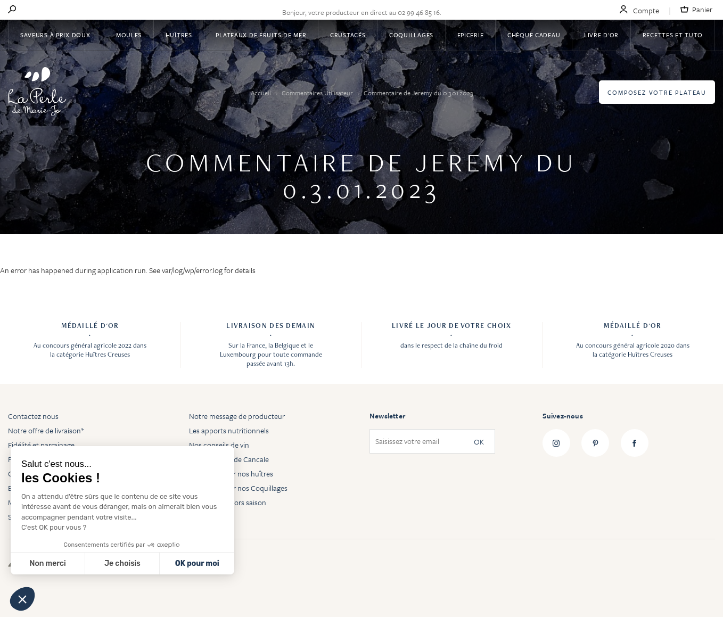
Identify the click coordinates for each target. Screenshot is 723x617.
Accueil (262, 92)
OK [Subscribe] (479, 442)
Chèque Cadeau (533, 34)
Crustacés (347, 34)
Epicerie (470, 34)
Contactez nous (33, 416)
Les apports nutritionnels (229, 430)
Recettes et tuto (673, 34)
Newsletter (387, 415)
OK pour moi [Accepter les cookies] (197, 563)
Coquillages (411, 34)
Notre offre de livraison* (46, 430)
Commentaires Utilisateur (318, 92)
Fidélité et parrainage (41, 444)
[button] (22, 599)
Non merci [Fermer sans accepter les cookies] (47, 563)
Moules (129, 34)
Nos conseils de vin (219, 444)
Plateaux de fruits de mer (261, 34)
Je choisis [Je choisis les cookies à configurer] (122, 563)
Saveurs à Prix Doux (56, 34)
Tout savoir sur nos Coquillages (238, 487)
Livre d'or (601, 34)
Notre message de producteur (237, 416)
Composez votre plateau (656, 92)
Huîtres (179, 34)
